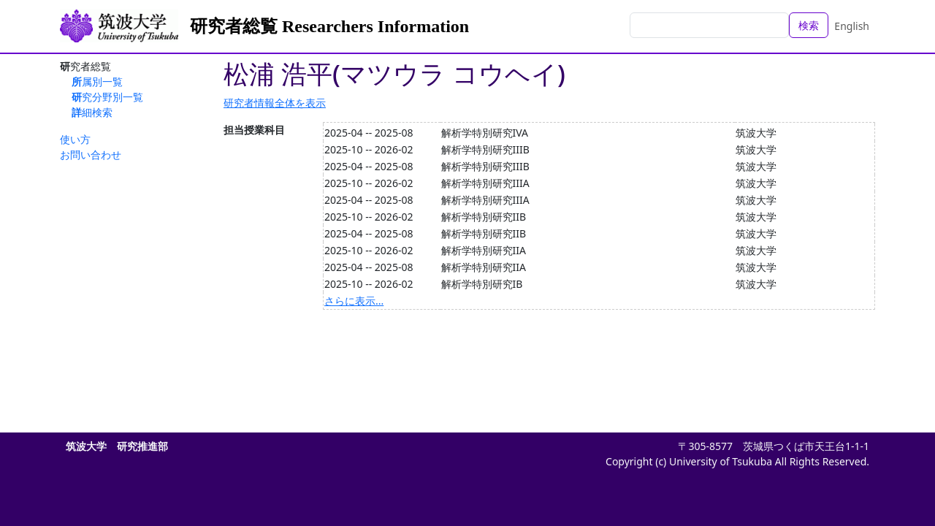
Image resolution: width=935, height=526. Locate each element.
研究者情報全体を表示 (275, 103)
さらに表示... (353, 301)
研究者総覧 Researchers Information (329, 26)
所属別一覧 (97, 81)
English (851, 26)
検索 (808, 25)
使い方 (75, 139)
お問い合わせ (90, 154)
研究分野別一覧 (107, 97)
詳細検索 (92, 112)
